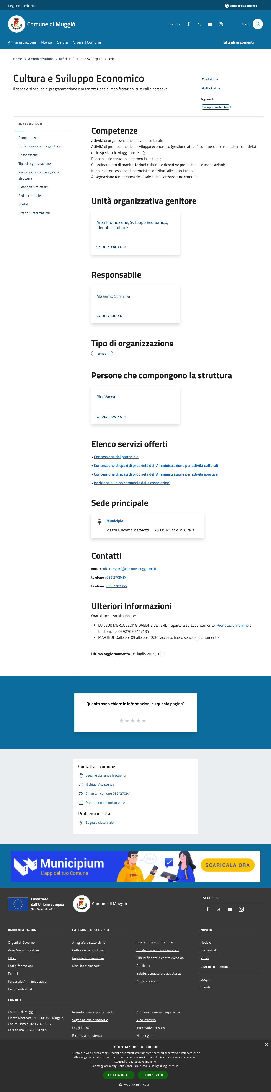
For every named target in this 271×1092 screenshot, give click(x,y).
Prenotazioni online (233, 625)
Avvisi (205, 958)
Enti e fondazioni (20, 965)
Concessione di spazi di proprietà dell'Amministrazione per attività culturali (156, 465)
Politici (13, 973)
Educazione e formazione (154, 942)
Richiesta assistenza (87, 1035)
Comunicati (209, 950)
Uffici (63, 58)
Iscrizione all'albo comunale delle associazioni (132, 483)
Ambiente (143, 965)
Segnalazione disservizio (90, 1019)
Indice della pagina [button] (30, 123)
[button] (135, 1084)
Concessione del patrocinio (116, 457)
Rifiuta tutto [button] (153, 1075)
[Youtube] (208, 24)
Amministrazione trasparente (158, 1012)
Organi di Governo (21, 942)
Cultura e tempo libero (88, 950)
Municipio (114, 521)
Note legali (144, 1035)
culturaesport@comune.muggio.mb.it (129, 568)
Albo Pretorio (146, 1019)
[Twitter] (197, 24)
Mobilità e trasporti (86, 965)
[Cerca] (258, 24)
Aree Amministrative (23, 950)
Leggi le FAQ (81, 1027)
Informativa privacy (150, 1027)
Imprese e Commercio (88, 958)
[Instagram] (219, 24)
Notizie (206, 942)
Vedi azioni (212, 88)
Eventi (205, 987)
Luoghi (206, 979)
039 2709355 (116, 586)
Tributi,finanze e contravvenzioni (160, 957)
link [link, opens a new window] (177, 1066)
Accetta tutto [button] (119, 1075)
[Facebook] (186, 24)
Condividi (211, 79)
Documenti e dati (20, 989)
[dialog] (135, 1066)
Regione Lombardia (22, 5)
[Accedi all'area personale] (241, 6)
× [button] (266, 1045)
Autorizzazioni (146, 981)
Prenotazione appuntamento (93, 1012)
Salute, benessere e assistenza (158, 973)
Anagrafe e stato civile (88, 942)
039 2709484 (116, 577)
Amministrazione (41, 58)
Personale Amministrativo (27, 981)
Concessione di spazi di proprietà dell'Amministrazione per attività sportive (156, 474)
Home (17, 58)
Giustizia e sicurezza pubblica (157, 950)
